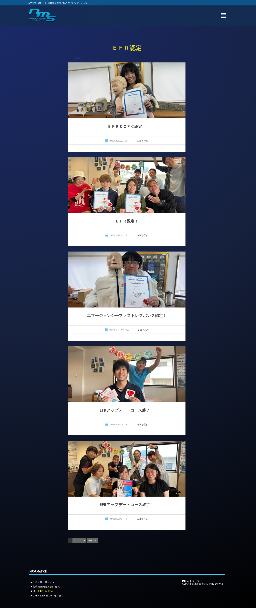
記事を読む (142, 140)
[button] (224, 14)
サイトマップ (190, 581)
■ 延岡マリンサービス (42, 582)
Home (78, 58)
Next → (92, 540)
